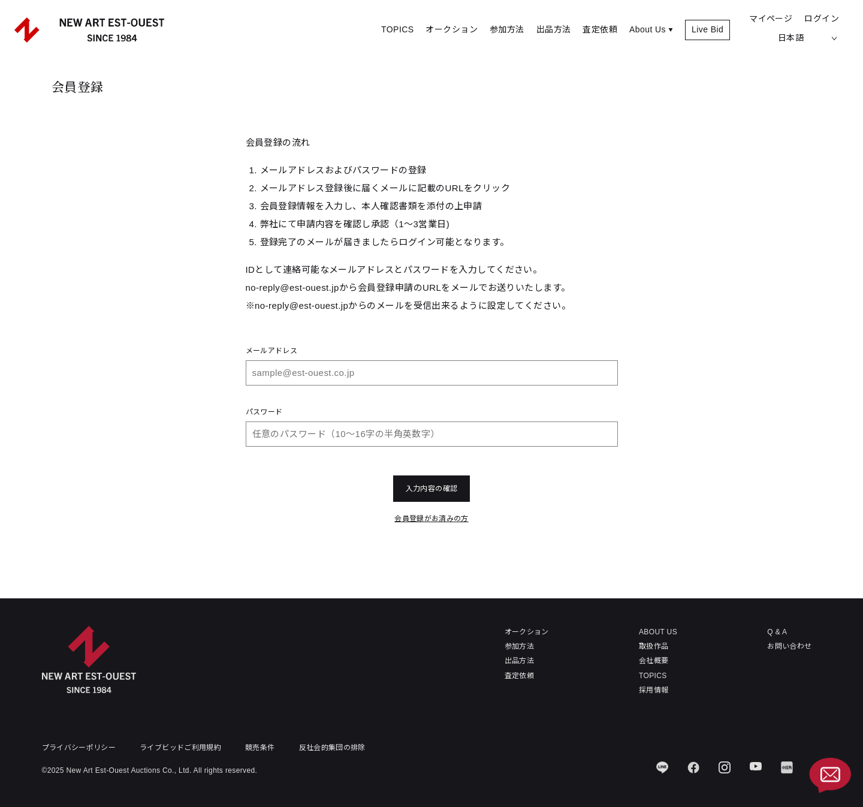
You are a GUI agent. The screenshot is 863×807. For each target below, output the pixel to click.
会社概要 (653, 661)
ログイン (821, 18)
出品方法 (553, 29)
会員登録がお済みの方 (431, 518)
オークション (452, 29)
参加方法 (507, 29)
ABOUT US (658, 632)
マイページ (770, 18)
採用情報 (653, 690)
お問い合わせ (789, 646)
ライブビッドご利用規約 (180, 747)
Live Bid (707, 29)
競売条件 (259, 747)
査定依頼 (600, 29)
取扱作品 (653, 646)
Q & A (777, 632)
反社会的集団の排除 (332, 747)
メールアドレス (272, 351)
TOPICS (397, 29)
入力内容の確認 (432, 488)
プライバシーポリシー (79, 747)
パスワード (264, 412)
